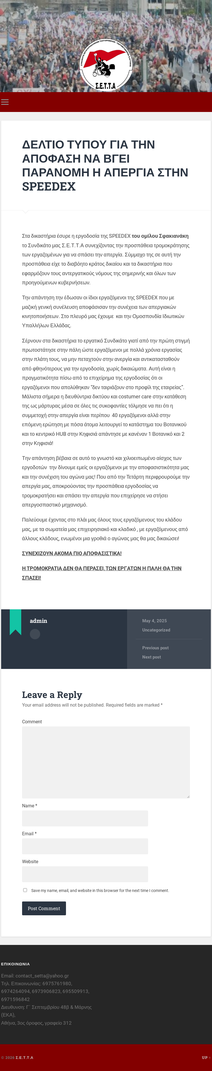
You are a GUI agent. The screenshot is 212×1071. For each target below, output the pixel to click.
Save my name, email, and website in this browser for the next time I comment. (100, 890)
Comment (32, 722)
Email (29, 834)
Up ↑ (206, 1057)
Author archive (35, 634)
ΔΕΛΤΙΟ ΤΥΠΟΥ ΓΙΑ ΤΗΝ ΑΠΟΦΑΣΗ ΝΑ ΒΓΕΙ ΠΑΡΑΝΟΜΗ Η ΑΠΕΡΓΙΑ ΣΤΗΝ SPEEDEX (105, 165)
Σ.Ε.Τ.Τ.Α (25, 1057)
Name (29, 806)
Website (30, 861)
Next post (151, 657)
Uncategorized (156, 630)
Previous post (155, 647)
